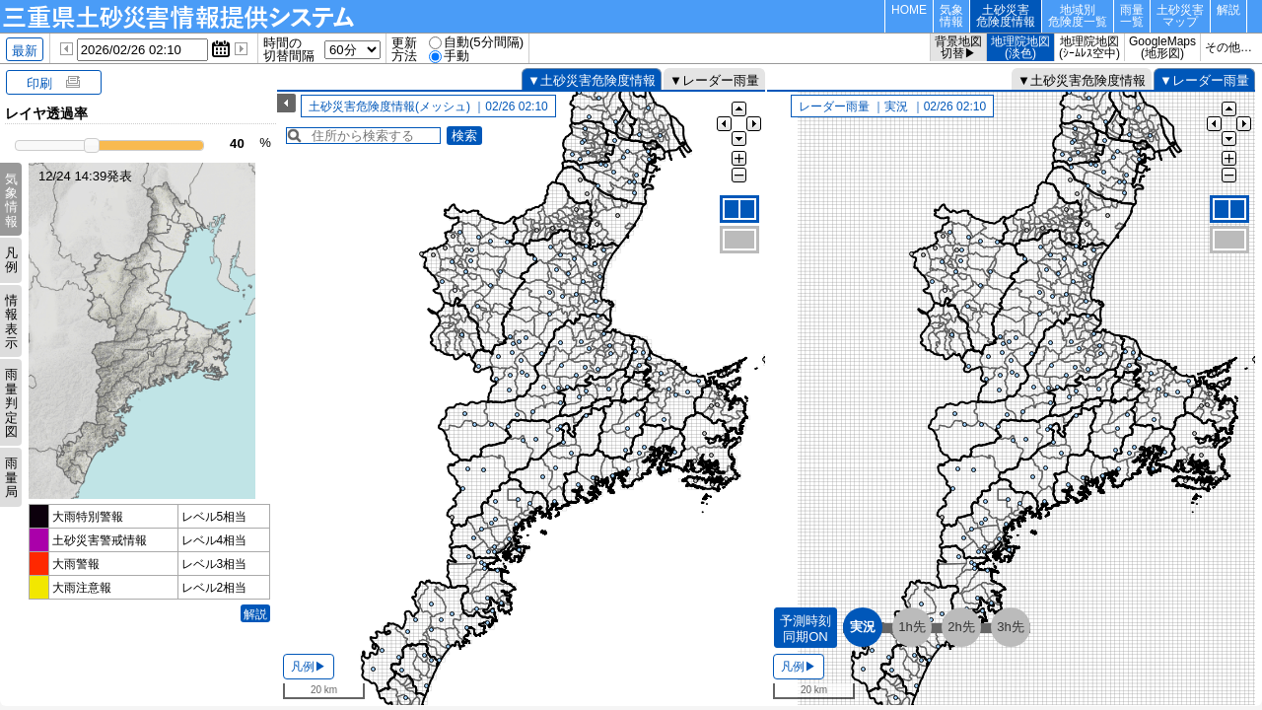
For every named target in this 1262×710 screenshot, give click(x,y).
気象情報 (951, 16)
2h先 (961, 626)
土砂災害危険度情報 (1005, 16)
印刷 (39, 83)
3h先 (1010, 626)
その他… (1228, 47)
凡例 (11, 260)
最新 (24, 50)
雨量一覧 (1132, 16)
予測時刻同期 (805, 628)
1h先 (912, 626)
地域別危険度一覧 (1077, 16)
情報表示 (11, 321)
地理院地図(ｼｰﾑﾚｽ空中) (1089, 47)
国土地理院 (612, 696)
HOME (909, 10)
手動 (456, 55)
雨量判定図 (11, 403)
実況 (863, 626)
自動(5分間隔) (484, 42)
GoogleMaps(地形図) (1162, 47)
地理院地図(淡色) (1020, 47)
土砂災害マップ (1180, 16)
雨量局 (11, 477)
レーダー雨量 (720, 80)
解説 (1228, 10)
